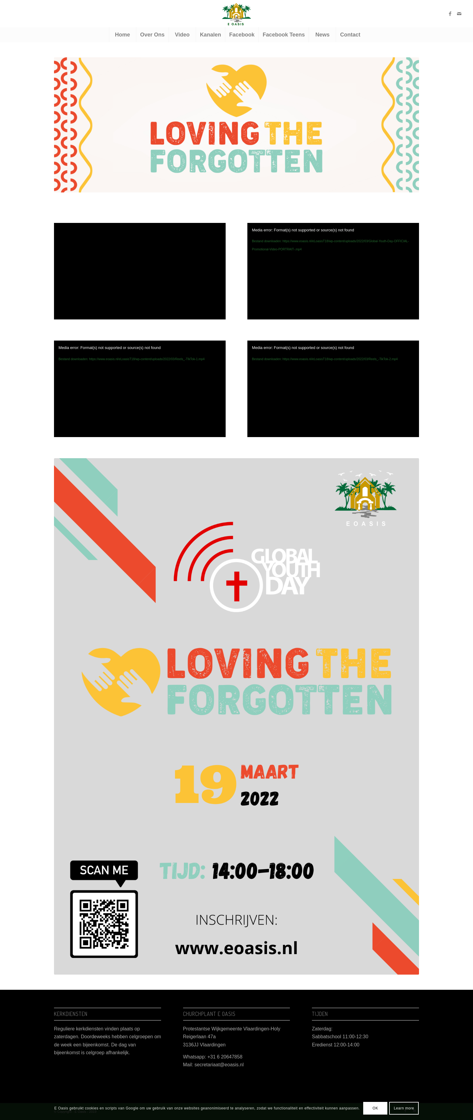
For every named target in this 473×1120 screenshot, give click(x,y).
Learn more (404, 1108)
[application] (333, 271)
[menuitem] (122, 34)
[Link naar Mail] (459, 13)
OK (375, 1108)
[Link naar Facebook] (450, 13)
